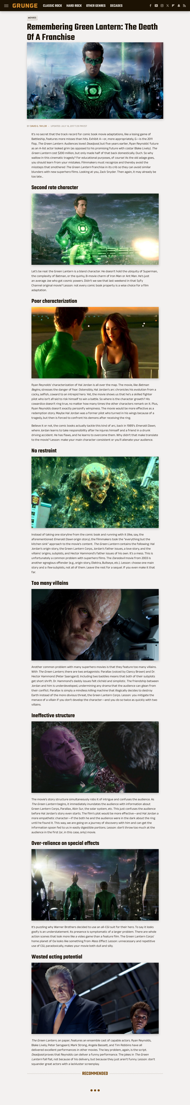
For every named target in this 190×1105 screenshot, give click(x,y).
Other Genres (96, 6)
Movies (32, 17)
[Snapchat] (178, 5)
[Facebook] (150, 5)
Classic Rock (52, 6)
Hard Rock (74, 6)
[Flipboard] (173, 5)
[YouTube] (156, 5)
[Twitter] (167, 5)
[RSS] (184, 5)
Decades (116, 6)
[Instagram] (162, 5)
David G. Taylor (38, 126)
